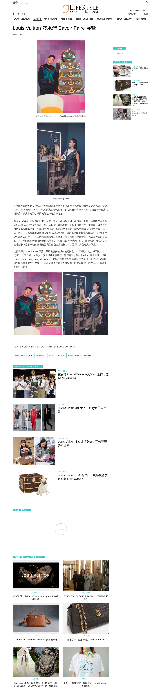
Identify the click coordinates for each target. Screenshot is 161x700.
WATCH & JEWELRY (22, 19)
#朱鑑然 (61, 355)
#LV (30, 355)
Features (137, 66)
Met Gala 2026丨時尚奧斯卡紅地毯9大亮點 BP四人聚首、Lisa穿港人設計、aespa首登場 (140, 101)
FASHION (37, 19)
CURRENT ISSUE (134, 10)
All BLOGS (118, 54)
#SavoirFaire (40, 355)
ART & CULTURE (50, 19)
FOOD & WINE (66, 19)
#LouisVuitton (20, 355)
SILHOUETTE (141, 19)
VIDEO (145, 10)
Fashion (62, 371)
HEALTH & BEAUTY (124, 19)
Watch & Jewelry (136, 110)
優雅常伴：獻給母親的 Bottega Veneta (86, 639)
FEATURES (132, 14)
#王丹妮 (51, 355)
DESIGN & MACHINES (84, 19)
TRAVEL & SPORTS (104, 19)
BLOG (146, 14)
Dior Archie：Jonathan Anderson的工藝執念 (35, 639)
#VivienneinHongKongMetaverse (80, 355)
